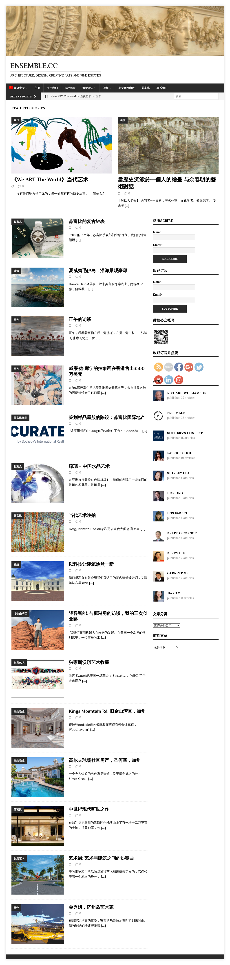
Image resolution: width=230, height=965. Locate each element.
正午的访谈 (80, 319)
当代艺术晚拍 (82, 515)
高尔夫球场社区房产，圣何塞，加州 (105, 760)
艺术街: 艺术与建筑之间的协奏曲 (101, 858)
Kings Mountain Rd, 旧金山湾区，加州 (107, 711)
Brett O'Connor (182, 533)
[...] (102, 194)
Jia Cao (173, 593)
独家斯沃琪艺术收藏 (89, 662)
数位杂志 (87, 88)
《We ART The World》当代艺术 (49, 179)
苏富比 (146, 88)
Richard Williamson (186, 393)
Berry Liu (176, 553)
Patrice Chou (179, 453)
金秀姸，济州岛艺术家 (91, 907)
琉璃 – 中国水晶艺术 (89, 466)
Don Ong (175, 493)
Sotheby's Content (185, 433)
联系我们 (162, 88)
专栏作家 (70, 88)
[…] (78, 240)
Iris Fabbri (177, 513)
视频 (105, 88)
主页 (37, 88)
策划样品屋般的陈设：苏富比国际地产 (107, 417)
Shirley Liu (178, 473)
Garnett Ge (177, 573)
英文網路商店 (126, 88)
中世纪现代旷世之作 (89, 809)
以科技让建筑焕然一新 (91, 564)
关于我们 (52, 88)
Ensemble (176, 413)
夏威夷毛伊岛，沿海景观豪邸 (98, 270)
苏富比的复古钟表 (87, 221)
